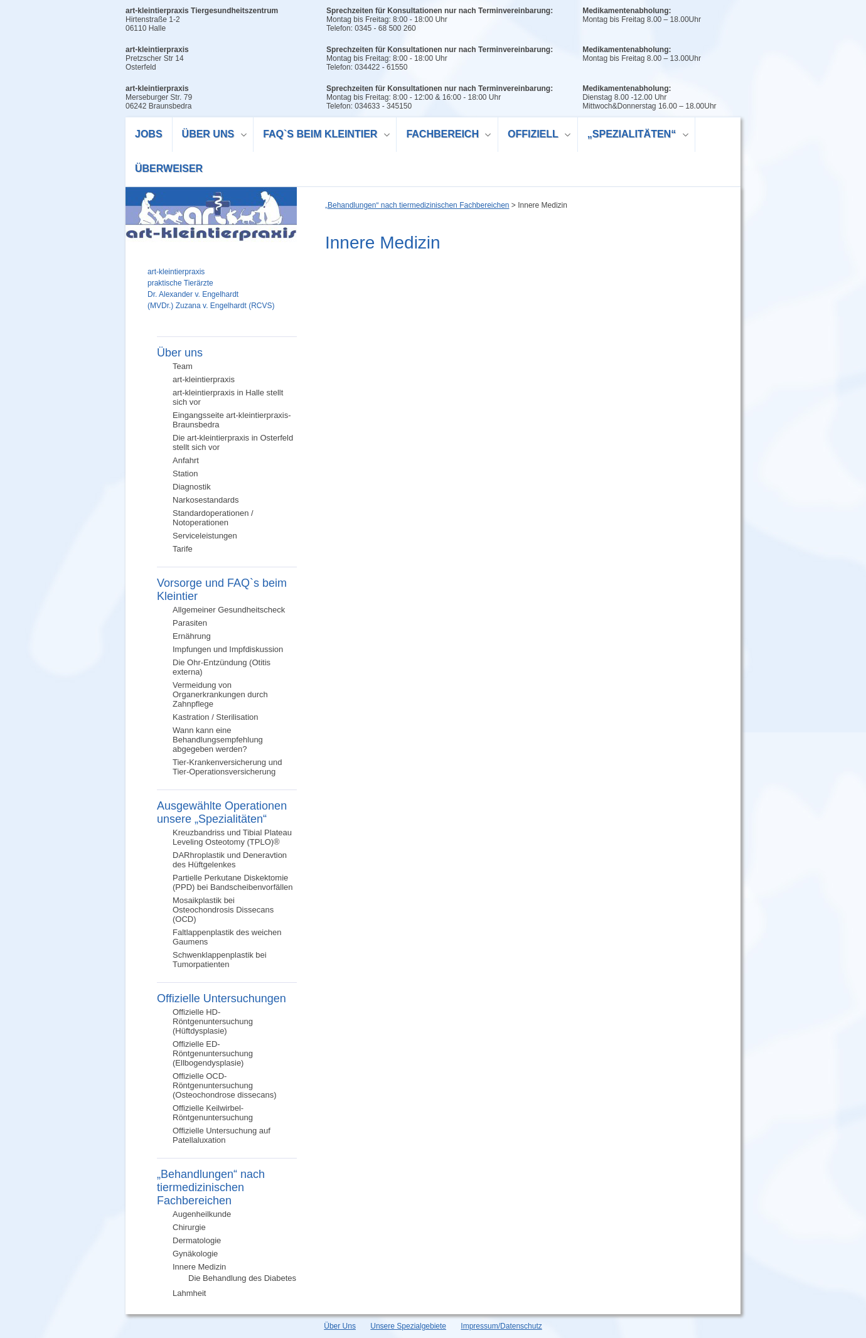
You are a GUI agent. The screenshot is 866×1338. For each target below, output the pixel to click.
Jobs (149, 134)
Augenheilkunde (202, 1214)
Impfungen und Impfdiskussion (228, 649)
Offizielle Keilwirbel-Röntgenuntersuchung (213, 1112)
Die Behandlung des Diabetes (242, 1278)
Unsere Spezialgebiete (408, 1326)
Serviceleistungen (205, 535)
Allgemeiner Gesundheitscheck (229, 609)
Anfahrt (186, 460)
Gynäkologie (195, 1253)
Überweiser (169, 168)
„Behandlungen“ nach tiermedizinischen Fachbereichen (211, 1187)
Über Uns (340, 1326)
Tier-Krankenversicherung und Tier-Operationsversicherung (227, 766)
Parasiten (190, 623)
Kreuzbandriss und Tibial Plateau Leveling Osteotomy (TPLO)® (232, 837)
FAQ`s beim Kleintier (322, 136)
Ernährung (192, 636)
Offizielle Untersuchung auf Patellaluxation (221, 1135)
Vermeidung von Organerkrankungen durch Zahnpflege (220, 694)
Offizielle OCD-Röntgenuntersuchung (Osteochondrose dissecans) (224, 1085)
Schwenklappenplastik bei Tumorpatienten (220, 959)
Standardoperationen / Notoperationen (213, 517)
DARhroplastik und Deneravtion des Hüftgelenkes (230, 859)
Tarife (183, 549)
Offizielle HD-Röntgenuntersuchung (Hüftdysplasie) (213, 1021)
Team (183, 366)
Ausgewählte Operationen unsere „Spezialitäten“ (222, 812)
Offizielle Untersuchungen (221, 998)
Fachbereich (444, 136)
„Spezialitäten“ (633, 136)
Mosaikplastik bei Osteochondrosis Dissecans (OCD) (223, 910)
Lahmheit (189, 1293)
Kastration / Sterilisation (216, 717)
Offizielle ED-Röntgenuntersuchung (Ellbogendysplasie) (213, 1053)
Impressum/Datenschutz (501, 1326)
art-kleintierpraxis (204, 379)
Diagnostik (192, 486)
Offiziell (534, 136)
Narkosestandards (206, 500)
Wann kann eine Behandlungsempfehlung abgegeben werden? (218, 739)
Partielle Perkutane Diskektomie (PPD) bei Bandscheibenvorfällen (233, 882)
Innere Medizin (199, 1266)
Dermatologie (197, 1240)
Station (185, 473)
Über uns (210, 136)
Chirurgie (189, 1227)
